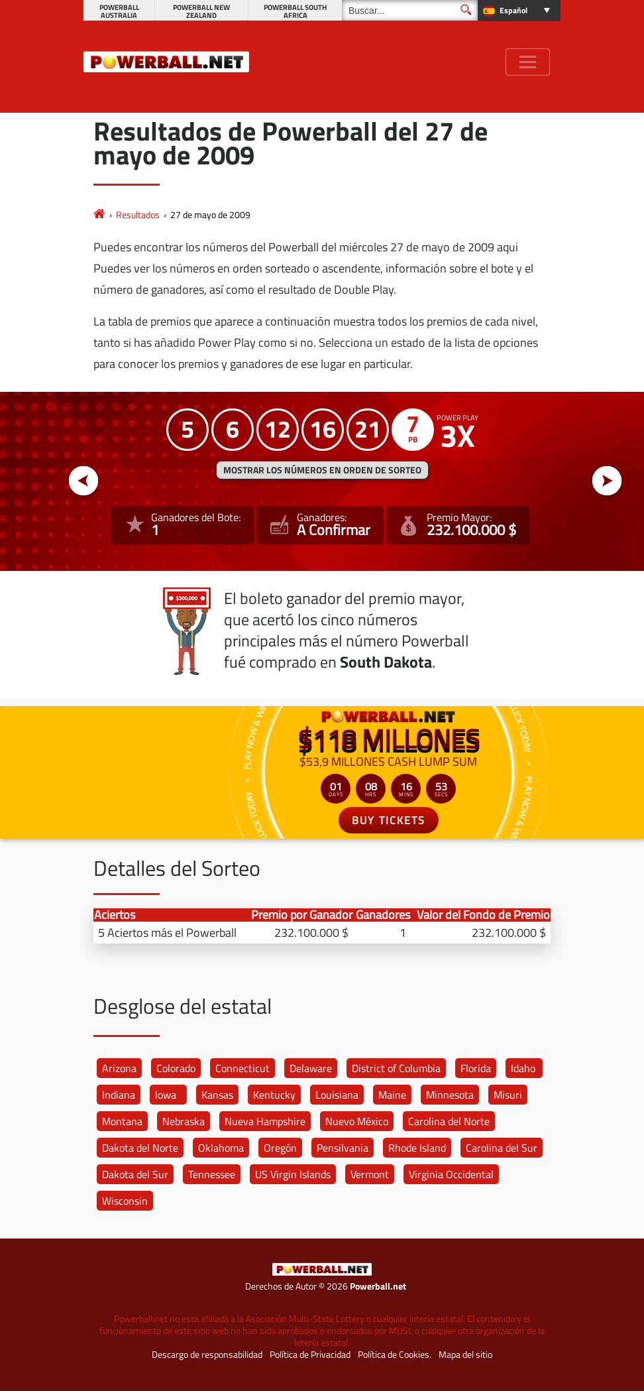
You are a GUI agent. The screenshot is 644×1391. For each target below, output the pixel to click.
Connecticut (242, 1068)
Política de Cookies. (394, 1355)
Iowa (165, 1095)
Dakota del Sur (135, 1174)
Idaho (523, 1068)
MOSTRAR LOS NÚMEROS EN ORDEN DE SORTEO (322, 470)
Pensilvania (342, 1148)
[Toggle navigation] (528, 62)
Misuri (508, 1095)
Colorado (175, 1068)
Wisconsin (125, 1201)
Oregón (280, 1148)
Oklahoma (221, 1148)
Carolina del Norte (449, 1121)
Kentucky (274, 1095)
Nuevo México (356, 1121)
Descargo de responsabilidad (207, 1355)
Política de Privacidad (310, 1355)
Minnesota (450, 1095)
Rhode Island (417, 1148)
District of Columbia (396, 1068)
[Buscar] (410, 10)
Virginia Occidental (451, 1174)
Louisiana (336, 1095)
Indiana (118, 1095)
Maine (392, 1095)
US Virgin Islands (293, 1174)
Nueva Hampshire (265, 1121)
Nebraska (183, 1121)
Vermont (369, 1174)
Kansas (217, 1095)
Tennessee (211, 1174)
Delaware (311, 1068)
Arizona (119, 1068)
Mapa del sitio (465, 1355)
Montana (122, 1121)
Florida (475, 1068)
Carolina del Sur (501, 1148)
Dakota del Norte (140, 1148)
